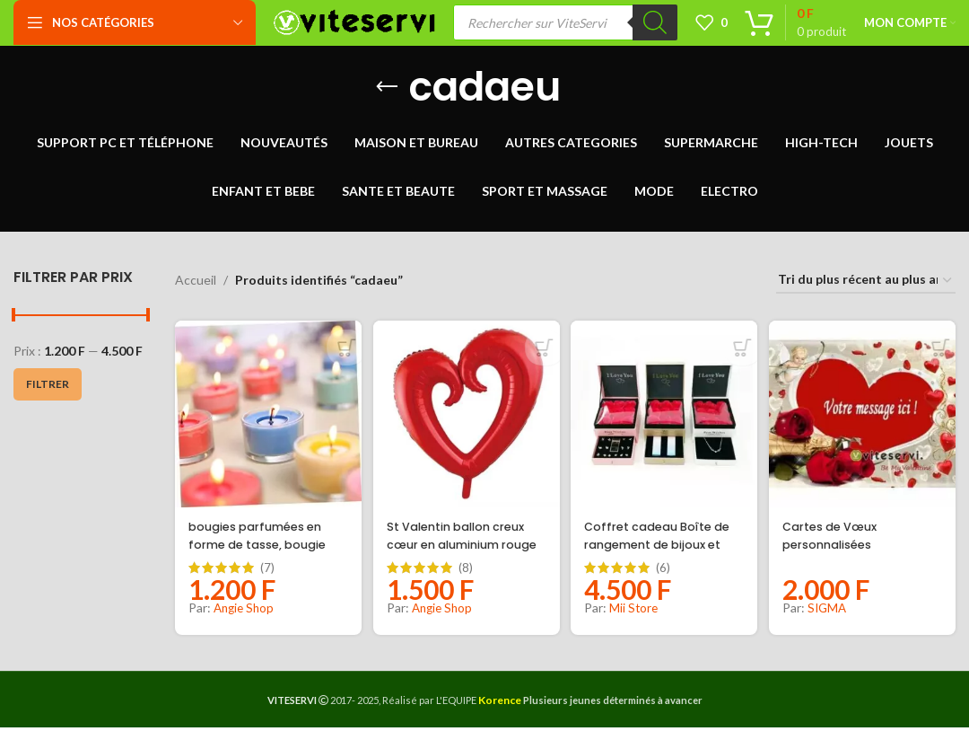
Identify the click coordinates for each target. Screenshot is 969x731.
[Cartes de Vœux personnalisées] (865, 420)
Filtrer (47, 392)
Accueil (195, 288)
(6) (666, 571)
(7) (267, 571)
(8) (467, 571)
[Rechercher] (655, 27)
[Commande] (866, 289)
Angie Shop (246, 611)
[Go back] (386, 95)
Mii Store (638, 611)
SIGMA (833, 611)
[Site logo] (354, 25)
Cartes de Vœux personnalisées (841, 539)
